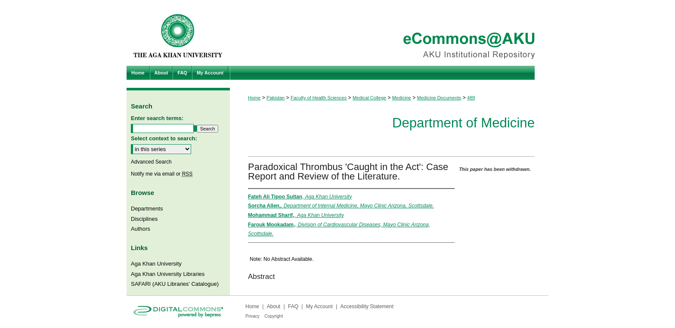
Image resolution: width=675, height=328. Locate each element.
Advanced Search (151, 162)
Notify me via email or (161, 174)
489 (471, 97)
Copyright (273, 316)
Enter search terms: (157, 118)
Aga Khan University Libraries (167, 274)
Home (254, 97)
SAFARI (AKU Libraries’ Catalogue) (175, 284)
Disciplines (144, 219)
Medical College (369, 97)
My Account (319, 306)
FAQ (293, 306)
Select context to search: (164, 138)
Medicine (401, 97)
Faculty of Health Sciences (319, 97)
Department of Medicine (463, 122)
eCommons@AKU (389, 33)
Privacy (252, 316)
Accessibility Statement (367, 306)
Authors (140, 229)
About (273, 306)
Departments (147, 208)
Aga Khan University (156, 263)
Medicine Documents (439, 97)
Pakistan (275, 97)
